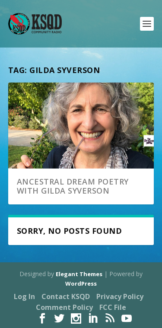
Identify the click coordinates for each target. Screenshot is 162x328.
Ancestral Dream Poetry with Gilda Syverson (73, 186)
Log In (24, 296)
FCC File (112, 307)
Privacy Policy (119, 296)
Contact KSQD (65, 296)
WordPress (81, 283)
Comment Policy (64, 307)
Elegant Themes (79, 274)
